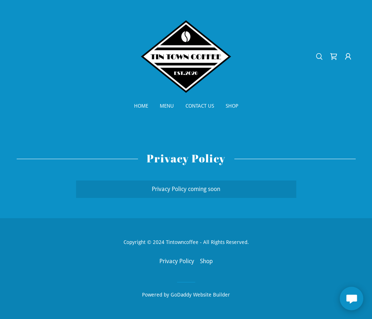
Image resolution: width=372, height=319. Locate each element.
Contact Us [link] (199, 106)
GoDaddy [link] (181, 295)
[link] (186, 56)
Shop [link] (232, 106)
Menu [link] (167, 106)
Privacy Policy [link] (176, 261)
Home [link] (141, 106)
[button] (348, 56)
